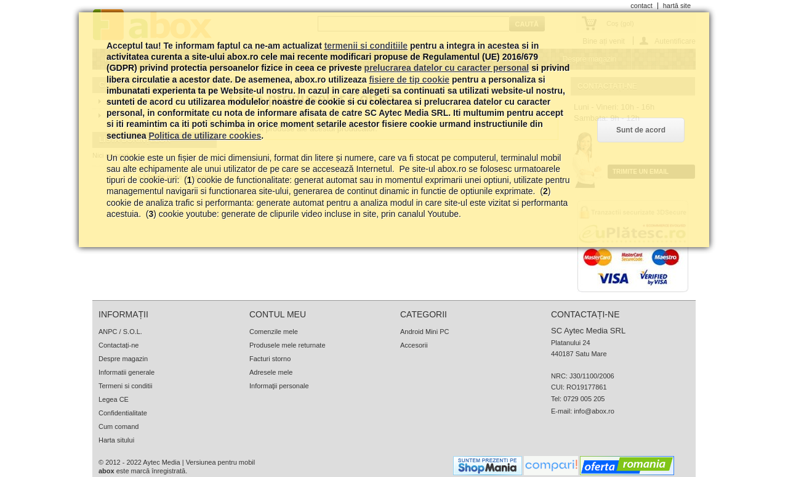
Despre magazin (123, 358)
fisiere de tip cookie (409, 79)
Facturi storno (270, 358)
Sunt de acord (640, 130)
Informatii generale (126, 372)
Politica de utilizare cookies (204, 136)
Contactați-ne (118, 345)
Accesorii (414, 345)
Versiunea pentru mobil (220, 462)
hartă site (677, 5)
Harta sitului (116, 440)
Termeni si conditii (125, 385)
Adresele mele (270, 372)
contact (641, 5)
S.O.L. (132, 331)
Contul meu (277, 314)
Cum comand (118, 426)
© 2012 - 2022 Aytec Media (139, 462)
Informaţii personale (279, 385)
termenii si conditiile (366, 46)
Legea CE (113, 399)
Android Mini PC (424, 331)
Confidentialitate (122, 413)
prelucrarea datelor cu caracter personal (446, 68)
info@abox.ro (594, 411)
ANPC (108, 331)
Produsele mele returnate (287, 345)
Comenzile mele (273, 331)
